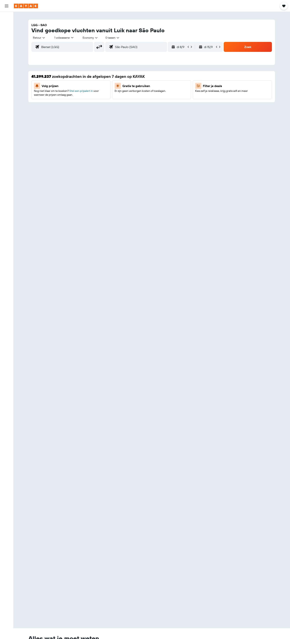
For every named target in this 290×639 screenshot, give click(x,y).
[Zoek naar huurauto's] (7, 34)
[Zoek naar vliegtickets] (7, 18)
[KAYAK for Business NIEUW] (7, 61)
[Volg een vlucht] (7, 53)
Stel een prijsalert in (81, 91)
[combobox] (39, 38)
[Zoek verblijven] (7, 26)
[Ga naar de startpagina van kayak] (26, 6)
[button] (6, 6)
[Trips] (7, 72)
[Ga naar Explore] (7, 45)
